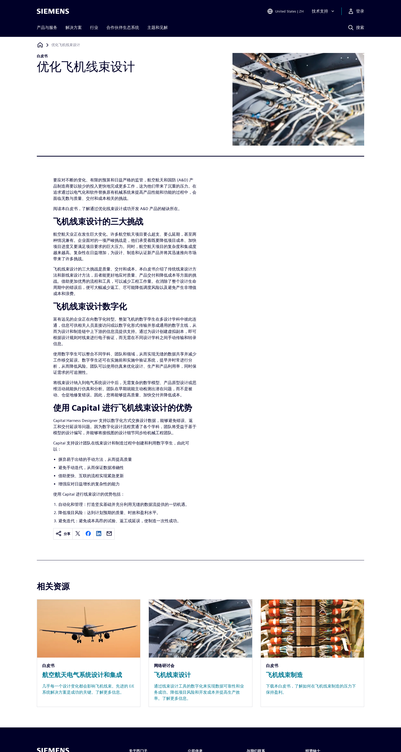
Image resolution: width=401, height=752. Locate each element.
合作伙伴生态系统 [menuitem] (122, 27)
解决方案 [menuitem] (73, 27)
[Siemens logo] (53, 11)
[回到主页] (40, 45)
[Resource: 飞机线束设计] (200, 653)
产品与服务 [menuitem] (47, 27)
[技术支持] (323, 11)
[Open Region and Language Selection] (285, 11)
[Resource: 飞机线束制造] (312, 653)
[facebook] (88, 533)
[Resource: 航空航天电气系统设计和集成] (88, 653)
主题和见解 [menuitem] (157, 27)
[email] (109, 533)
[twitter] (78, 533)
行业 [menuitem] (94, 27)
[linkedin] (99, 533)
